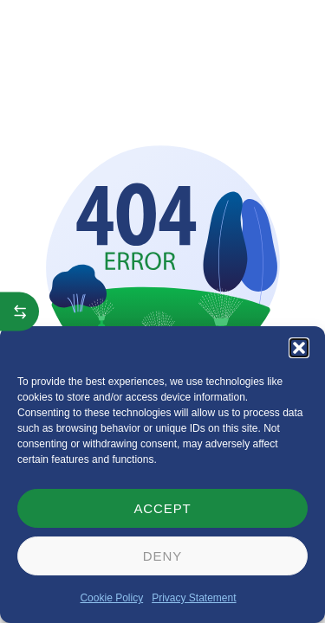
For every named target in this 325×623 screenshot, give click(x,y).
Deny (162, 556)
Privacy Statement (194, 598)
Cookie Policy (111, 598)
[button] (299, 347)
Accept (162, 508)
